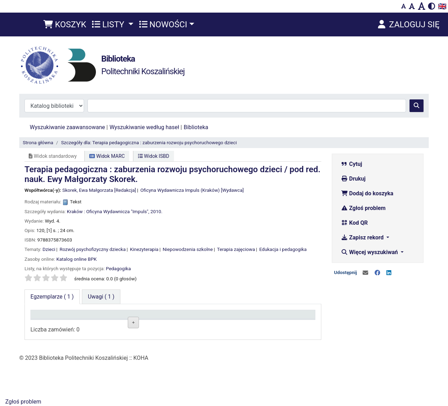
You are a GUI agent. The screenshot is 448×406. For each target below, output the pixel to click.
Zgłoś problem (363, 208)
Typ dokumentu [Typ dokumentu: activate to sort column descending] (52, 318)
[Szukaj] (417, 105)
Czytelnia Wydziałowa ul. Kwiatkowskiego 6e (115, 340)
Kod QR (354, 222)
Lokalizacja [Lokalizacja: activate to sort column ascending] (105, 318)
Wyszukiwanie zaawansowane (67, 127)
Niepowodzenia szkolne (188, 249)
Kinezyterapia (144, 249)
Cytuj (351, 164)
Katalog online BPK (76, 259)
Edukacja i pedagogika (283, 249)
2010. (156, 211)
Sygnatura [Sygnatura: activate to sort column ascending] (160, 318)
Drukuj (353, 178)
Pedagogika (118, 268)
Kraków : (76, 211)
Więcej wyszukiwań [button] (370, 252)
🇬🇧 (442, 6)
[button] (65, 24)
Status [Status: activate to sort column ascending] (213, 318)
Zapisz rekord (363, 237)
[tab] (101, 296)
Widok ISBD (153, 156)
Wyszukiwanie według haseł (144, 127)
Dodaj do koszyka (367, 193)
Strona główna (38, 142)
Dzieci (49, 249)
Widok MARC (107, 156)
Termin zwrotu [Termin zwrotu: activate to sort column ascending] (278, 318)
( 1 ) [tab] (52, 296)
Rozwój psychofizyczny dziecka (92, 249)
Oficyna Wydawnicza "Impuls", (117, 211)
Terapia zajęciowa (236, 249)
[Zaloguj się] (408, 24)
